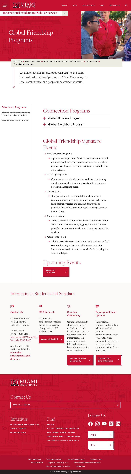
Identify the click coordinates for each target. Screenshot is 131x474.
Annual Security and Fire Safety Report (87, 463)
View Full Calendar (50, 271)
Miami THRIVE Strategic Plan (25, 425)
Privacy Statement (96, 459)
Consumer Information (54, 459)
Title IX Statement (36, 463)
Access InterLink (49, 339)
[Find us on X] (111, 423)
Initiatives (19, 419)
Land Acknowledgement (76, 459)
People (50, 425)
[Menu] (5, 5)
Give (102, 5)
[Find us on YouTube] (104, 423)
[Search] (126, 5)
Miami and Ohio (18, 432)
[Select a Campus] (65, 405)
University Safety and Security (63, 436)
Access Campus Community (78, 359)
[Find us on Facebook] (90, 423)
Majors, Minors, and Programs (63, 429)
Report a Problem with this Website (58, 466)
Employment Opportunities (61, 432)
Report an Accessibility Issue (58, 463)
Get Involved (91, 61)
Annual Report (18, 429)
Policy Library (80, 466)
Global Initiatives (32, 61)
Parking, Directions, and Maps (63, 440)
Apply (64, 5)
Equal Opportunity (34, 459)
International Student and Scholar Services (30, 13)
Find (51, 419)
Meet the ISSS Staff (20, 340)
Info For (115, 5)
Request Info (89, 5)
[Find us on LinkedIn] (118, 423)
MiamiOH (18, 61)
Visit (75, 5)
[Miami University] (24, 5)
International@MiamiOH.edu (25, 336)
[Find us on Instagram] (97, 423)
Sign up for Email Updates (105, 359)
